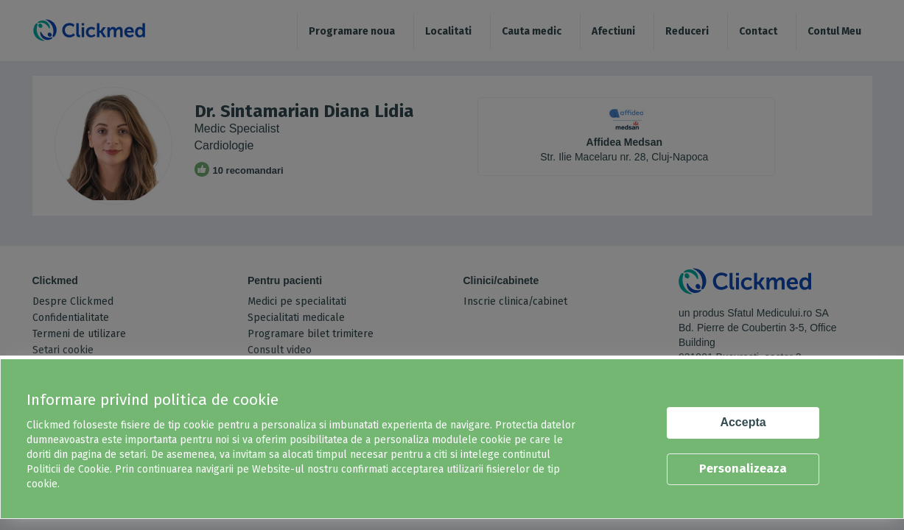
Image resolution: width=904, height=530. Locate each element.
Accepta (742, 422)
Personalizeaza (743, 469)
